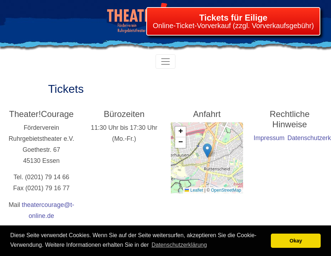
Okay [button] (296, 241)
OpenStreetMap (226, 190)
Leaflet (194, 190)
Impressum (269, 138)
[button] (207, 150)
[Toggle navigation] (165, 61)
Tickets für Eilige (233, 17)
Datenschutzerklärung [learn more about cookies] (179, 245)
